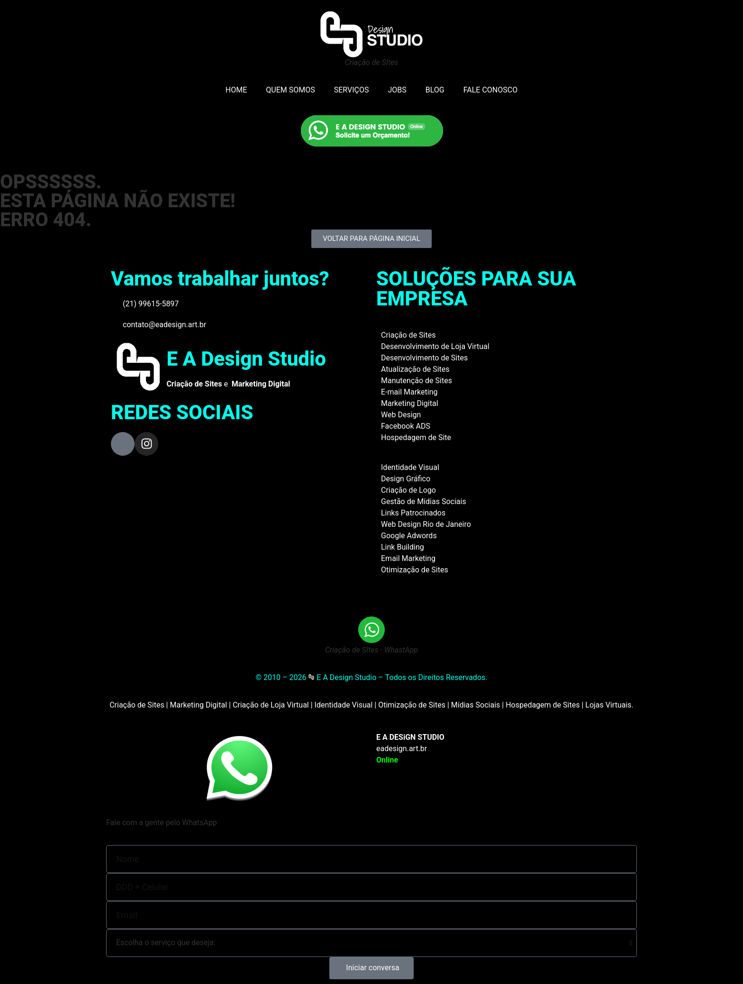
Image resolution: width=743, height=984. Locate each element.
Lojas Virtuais (608, 704)
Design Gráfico (405, 478)
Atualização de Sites (415, 369)
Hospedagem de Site (416, 437)
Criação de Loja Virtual (271, 704)
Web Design (401, 414)
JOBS (397, 89)
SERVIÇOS (351, 89)
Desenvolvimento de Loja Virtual (435, 346)
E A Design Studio (246, 358)
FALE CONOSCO (490, 89)
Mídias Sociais (475, 704)
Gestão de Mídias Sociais (423, 501)
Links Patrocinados (413, 512)
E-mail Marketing (409, 391)
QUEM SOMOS (290, 89)
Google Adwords (409, 535)
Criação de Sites (408, 335)
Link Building (402, 547)
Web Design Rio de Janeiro (426, 524)
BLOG (435, 89)
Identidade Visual (410, 467)
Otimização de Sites (414, 569)
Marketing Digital (409, 403)
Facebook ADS (405, 426)
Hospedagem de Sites (543, 704)
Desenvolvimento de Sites (424, 357)
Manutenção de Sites (416, 380)
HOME (236, 89)
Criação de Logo (408, 490)
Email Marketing (408, 558)
